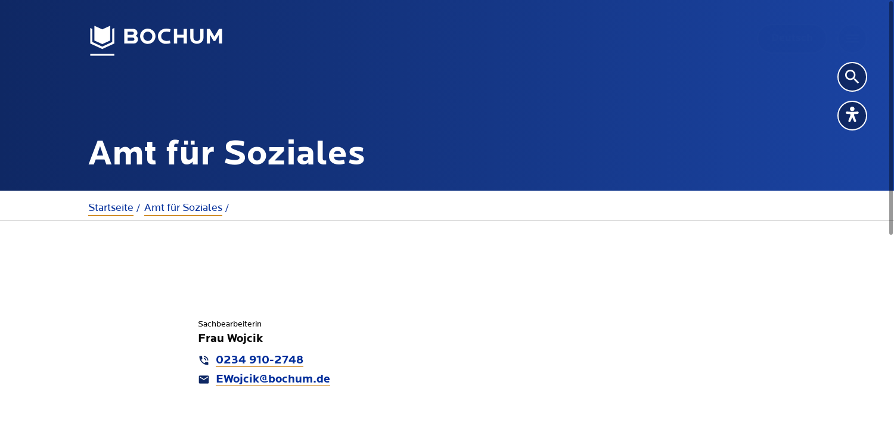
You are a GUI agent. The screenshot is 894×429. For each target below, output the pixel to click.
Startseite (111, 207)
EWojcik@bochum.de (273, 380)
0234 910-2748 (259, 360)
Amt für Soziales (183, 207)
